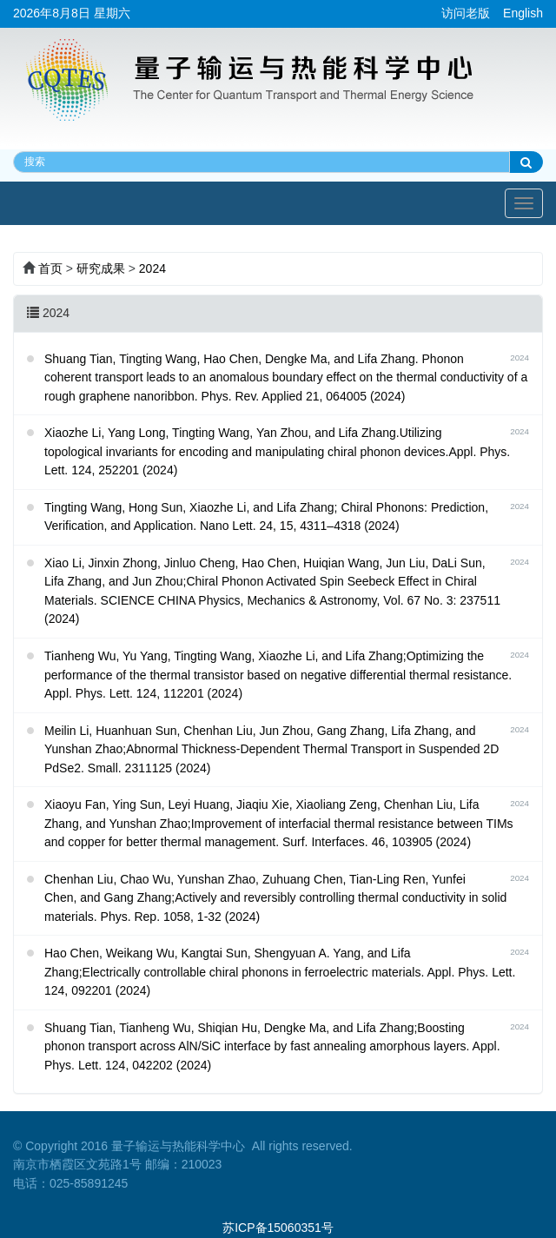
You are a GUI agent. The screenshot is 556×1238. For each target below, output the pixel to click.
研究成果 (100, 268)
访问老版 (465, 13)
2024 (152, 268)
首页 (50, 268)
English (523, 13)
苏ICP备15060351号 (278, 1228)
